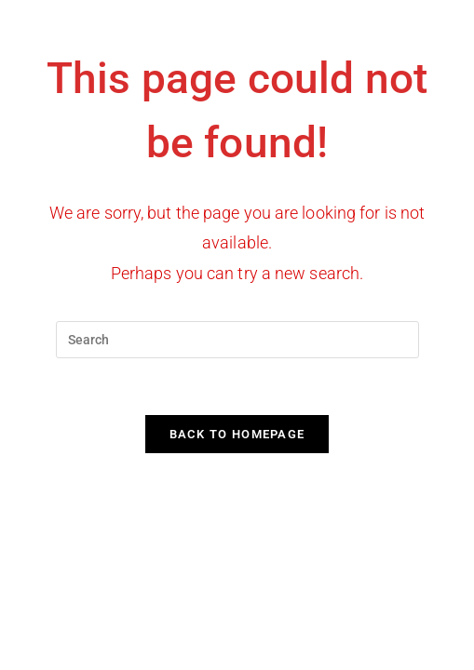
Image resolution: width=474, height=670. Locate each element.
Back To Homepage (237, 434)
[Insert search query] (237, 339)
